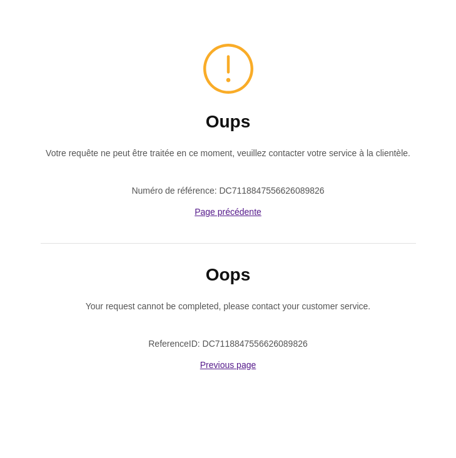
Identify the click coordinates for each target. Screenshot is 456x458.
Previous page (228, 365)
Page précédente (228, 212)
